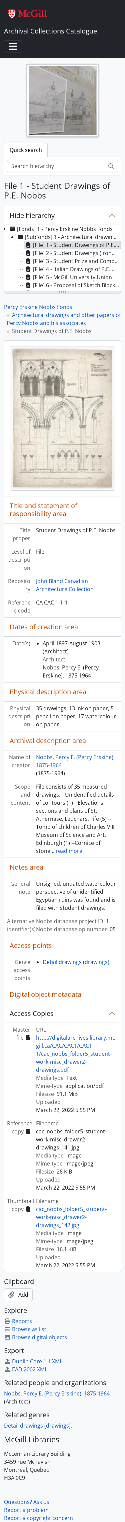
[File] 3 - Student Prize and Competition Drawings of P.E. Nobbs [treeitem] (72, 261)
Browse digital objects (35, 1337)
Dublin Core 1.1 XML (33, 1361)
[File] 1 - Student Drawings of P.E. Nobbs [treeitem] (72, 245)
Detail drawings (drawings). (77, 962)
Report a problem (26, 1510)
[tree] (62, 258)
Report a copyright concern (38, 1518)
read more (69, 851)
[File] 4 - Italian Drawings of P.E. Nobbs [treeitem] (72, 269)
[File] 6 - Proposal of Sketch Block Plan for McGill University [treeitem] (72, 285)
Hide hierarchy (32, 215)
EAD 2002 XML (25, 1369)
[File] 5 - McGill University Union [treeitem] (68, 277)
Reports (18, 1321)
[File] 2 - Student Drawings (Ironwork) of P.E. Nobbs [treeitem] (72, 253)
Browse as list (25, 1329)
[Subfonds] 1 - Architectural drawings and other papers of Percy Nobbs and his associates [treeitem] (68, 237)
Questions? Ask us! (27, 1502)
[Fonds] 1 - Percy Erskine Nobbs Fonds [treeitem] (60, 229)
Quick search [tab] (26, 150)
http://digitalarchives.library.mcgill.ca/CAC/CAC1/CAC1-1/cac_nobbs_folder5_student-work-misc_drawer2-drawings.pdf (75, 1053)
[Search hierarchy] (55, 166)
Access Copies (32, 1013)
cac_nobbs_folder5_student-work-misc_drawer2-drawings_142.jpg (71, 1217)
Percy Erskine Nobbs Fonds (38, 307)
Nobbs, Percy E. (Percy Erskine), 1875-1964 (57, 1393)
